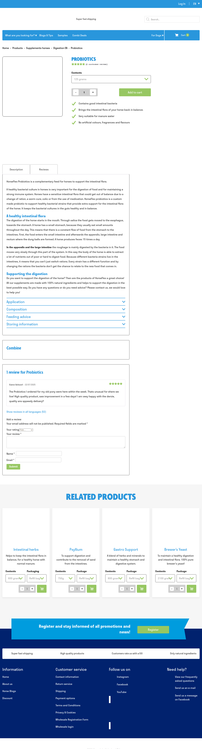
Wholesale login (65, 727)
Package (82, 571)
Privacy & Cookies (66, 712)
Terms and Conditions (68, 705)
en (194, 4)
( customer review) (97, 64)
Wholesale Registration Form (72, 719)
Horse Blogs (9, 691)
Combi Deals (79, 35)
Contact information (67, 677)
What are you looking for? (20, 35)
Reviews (44, 169)
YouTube (117, 692)
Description (16, 169)
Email (10, 460)
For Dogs (156, 35)
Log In (181, 3)
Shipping (61, 691)
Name (11, 453)
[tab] (16, 169)
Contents (76, 73)
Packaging (33, 571)
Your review (14, 434)
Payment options (65, 698)
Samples (63, 35)
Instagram (119, 677)
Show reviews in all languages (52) (26, 412)
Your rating (13, 430)
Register (153, 629)
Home (5, 677)
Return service (64, 684)
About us (7, 684)
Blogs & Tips (46, 35)
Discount (7, 698)
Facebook (118, 684)
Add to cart (135, 92)
